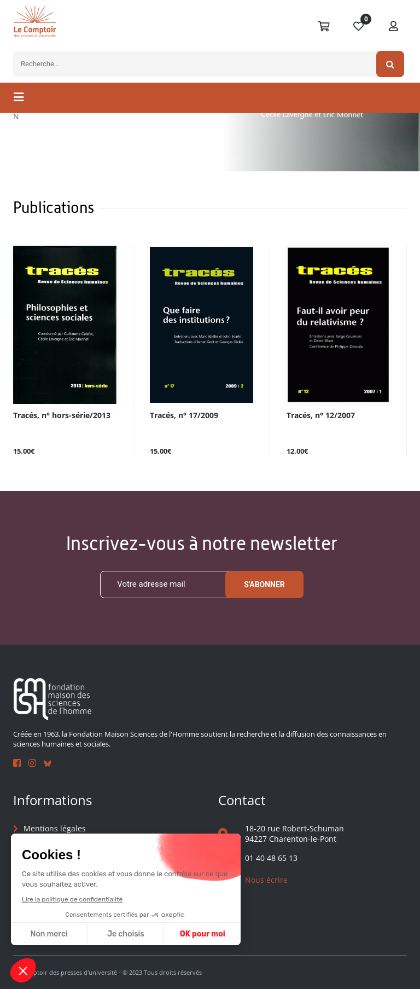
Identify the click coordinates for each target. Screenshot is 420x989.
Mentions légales (55, 828)
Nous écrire (266, 880)
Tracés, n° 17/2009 (184, 415)
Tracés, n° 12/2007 (321, 415)
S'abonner (264, 584)
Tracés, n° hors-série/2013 (61, 415)
